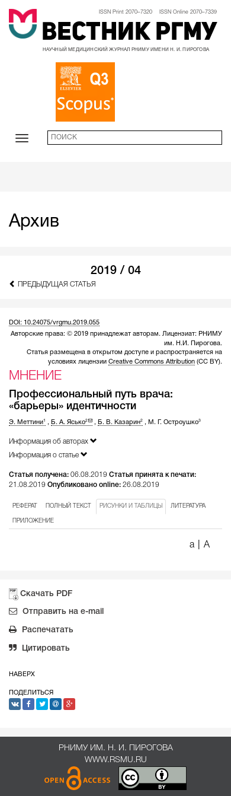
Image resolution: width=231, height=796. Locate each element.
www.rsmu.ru (116, 760)
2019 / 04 (116, 271)
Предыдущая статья (52, 284)
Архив (34, 222)
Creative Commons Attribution (151, 362)
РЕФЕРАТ (24, 506)
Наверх (22, 674)
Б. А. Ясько (71, 422)
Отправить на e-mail (56, 613)
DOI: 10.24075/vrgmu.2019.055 (54, 323)
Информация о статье (48, 455)
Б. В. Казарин (120, 422)
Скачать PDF (46, 594)
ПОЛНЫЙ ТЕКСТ (68, 506)
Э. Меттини (27, 422)
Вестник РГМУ (129, 33)
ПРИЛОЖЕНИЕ (33, 521)
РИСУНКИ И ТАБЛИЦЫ (131, 506)
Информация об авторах (53, 441)
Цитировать (39, 649)
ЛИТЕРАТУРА (188, 506)
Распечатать (41, 631)
